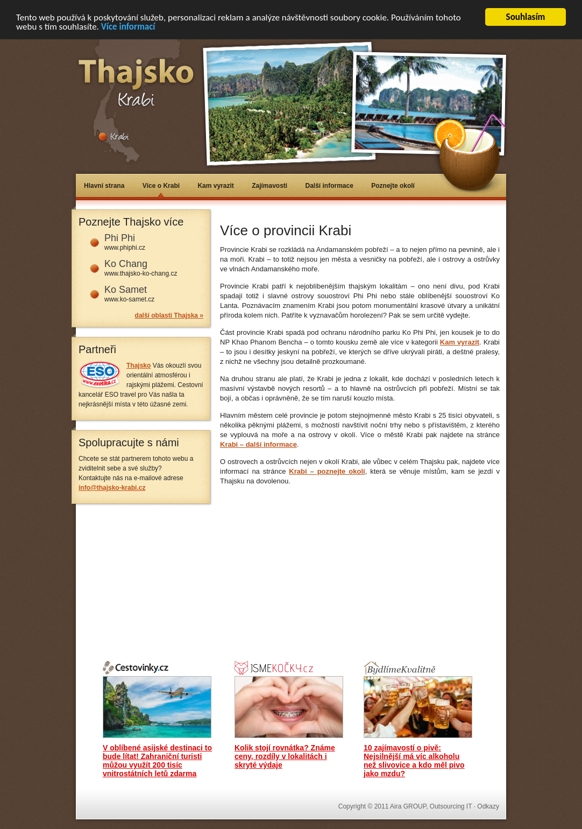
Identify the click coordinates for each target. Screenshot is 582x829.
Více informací (128, 26)
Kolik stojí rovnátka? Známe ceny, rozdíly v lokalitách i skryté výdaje (285, 756)
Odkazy (488, 806)
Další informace (329, 185)
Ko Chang (125, 263)
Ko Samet (125, 289)
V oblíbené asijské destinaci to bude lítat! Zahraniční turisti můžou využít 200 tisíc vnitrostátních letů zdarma (157, 760)
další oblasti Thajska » (169, 315)
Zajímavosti (269, 185)
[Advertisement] (346, 210)
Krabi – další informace (258, 444)
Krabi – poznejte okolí (327, 471)
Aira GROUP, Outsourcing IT (431, 806)
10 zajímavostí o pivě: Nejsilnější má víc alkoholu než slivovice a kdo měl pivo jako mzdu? (414, 760)
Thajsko (138, 365)
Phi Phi (119, 238)
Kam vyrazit (215, 185)
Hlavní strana (104, 185)
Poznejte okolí (393, 185)
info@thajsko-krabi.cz (112, 487)
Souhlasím (525, 17)
